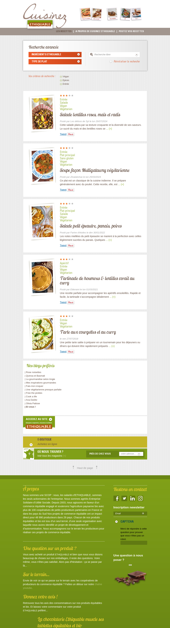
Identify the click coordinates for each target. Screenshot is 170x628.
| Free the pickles (33, 393)
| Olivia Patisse (32, 403)
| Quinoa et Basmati (35, 375)
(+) (29, 565)
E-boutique (45, 440)
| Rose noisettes (33, 372)
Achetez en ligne (47, 443)
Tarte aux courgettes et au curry (88, 332)
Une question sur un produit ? (49, 548)
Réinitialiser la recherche (127, 61)
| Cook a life (31, 396)
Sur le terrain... (36, 574)
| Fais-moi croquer (34, 386)
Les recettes (64, 31)
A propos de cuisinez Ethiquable (95, 31)
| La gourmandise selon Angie (40, 379)
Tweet (63, 134)
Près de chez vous (100, 454)
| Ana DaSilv (31, 400)
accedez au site (37, 419)
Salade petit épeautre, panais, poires (91, 226)
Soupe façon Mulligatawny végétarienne (95, 170)
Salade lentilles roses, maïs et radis (90, 114)
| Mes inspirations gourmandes (40, 382)
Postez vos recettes (131, 31)
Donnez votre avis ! (40, 596)
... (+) (109, 128)
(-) (61, 76)
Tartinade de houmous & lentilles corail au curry (97, 280)
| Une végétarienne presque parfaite (43, 389)
